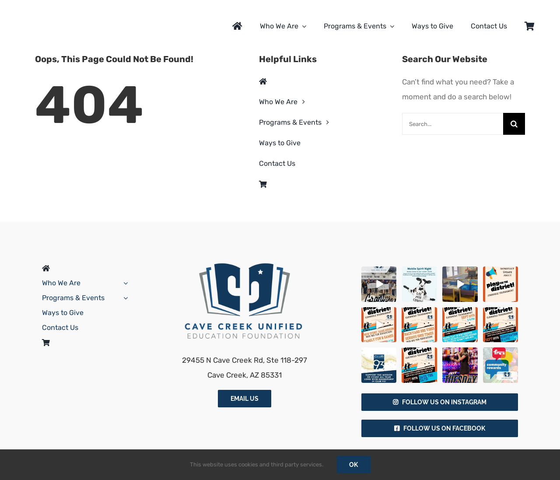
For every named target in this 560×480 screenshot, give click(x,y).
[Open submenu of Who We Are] (124, 283)
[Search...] (452, 124)
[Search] (514, 124)
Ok (353, 464)
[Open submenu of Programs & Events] (124, 298)
